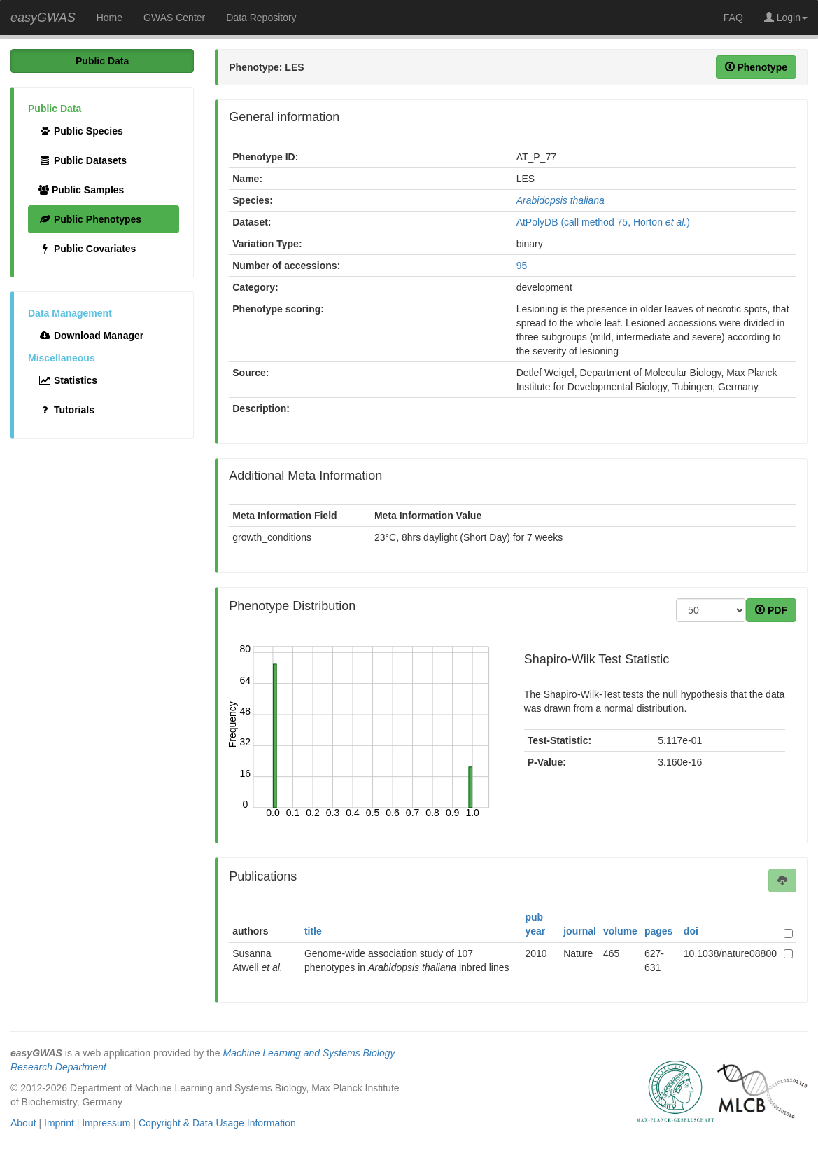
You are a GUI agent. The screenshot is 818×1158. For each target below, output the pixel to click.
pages (658, 931)
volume (620, 931)
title (313, 931)
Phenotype (756, 67)
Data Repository (261, 17)
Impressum (106, 1123)
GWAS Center (174, 17)
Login (786, 17)
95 (522, 265)
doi (691, 931)
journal (579, 931)
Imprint (59, 1123)
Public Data (102, 61)
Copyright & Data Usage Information (217, 1123)
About (23, 1123)
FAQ (733, 17)
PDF (771, 610)
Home (109, 17)
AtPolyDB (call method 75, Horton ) (603, 222)
